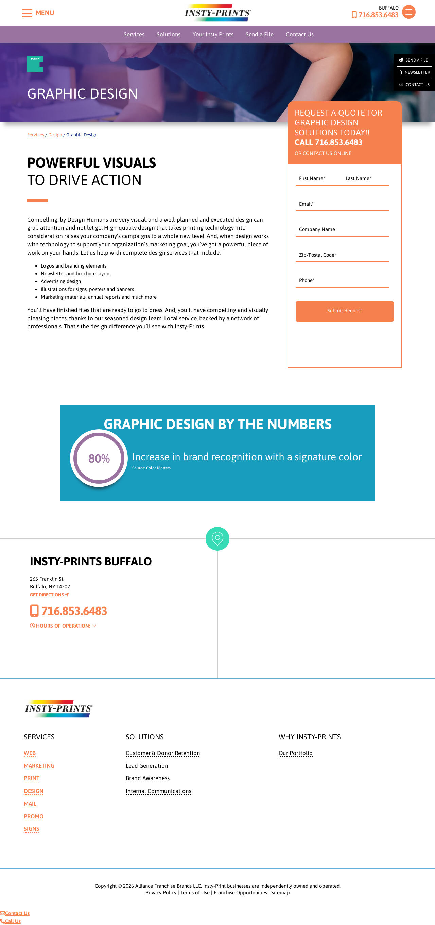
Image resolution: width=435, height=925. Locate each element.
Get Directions (49, 594)
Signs (32, 829)
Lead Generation (147, 765)
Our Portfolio (296, 753)
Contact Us (300, 34)
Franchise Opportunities (240, 892)
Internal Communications (159, 791)
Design (55, 134)
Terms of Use (195, 892)
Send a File (260, 34)
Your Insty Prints (213, 34)
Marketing (39, 765)
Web (30, 753)
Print (31, 778)
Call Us (10, 921)
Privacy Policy (160, 892)
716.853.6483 (375, 15)
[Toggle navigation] (409, 12)
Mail (30, 803)
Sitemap (280, 892)
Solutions (168, 34)
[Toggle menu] (27, 13)
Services (134, 34)
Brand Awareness (148, 778)
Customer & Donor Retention (163, 753)
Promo (34, 816)
